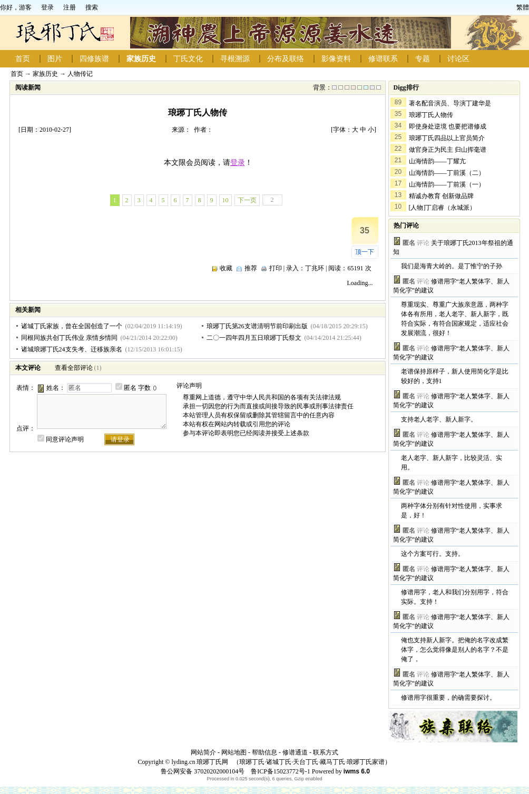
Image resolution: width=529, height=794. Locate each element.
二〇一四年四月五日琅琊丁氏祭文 (254, 337)
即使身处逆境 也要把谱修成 (447, 126)
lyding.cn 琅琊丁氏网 (199, 762)
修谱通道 (295, 752)
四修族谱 (94, 59)
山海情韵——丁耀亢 (437, 161)
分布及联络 (285, 59)
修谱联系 (383, 59)
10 (225, 200)
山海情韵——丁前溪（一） (447, 184)
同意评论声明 (65, 439)
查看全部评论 (74, 367)
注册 (69, 7)
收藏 (226, 268)
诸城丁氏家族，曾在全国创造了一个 (71, 326)
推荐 (250, 268)
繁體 (522, 7)
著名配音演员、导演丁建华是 (450, 103)
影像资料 (336, 59)
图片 (54, 59)
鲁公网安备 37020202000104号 (202, 771)
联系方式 (325, 752)
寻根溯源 (235, 59)
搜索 (91, 7)
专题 (422, 59)
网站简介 (203, 752)
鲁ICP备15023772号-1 (279, 771)
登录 (47, 7)
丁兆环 (314, 268)
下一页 (247, 200)
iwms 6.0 (357, 771)
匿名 (130, 387)
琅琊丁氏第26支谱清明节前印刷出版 (257, 326)
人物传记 (80, 73)
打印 (275, 268)
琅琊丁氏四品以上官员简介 (447, 138)
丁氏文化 (188, 59)
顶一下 (364, 252)
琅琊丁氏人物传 (431, 115)
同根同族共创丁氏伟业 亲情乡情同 (69, 337)
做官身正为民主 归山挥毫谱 (447, 149)
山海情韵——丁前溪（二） (447, 173)
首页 (22, 59)
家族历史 (141, 59)
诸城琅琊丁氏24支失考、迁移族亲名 (71, 349)
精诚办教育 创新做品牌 (441, 196)
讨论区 (458, 59)
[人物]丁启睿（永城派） (442, 207)
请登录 (120, 439)
